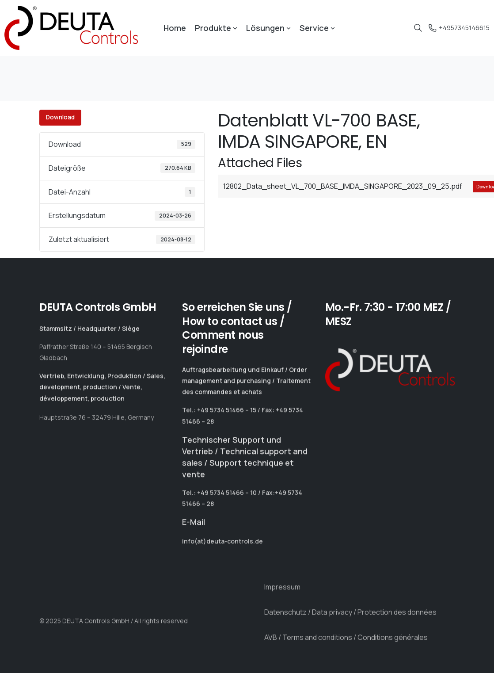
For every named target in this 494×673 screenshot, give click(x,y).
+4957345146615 (457, 27)
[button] (19, 653)
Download (60, 117)
